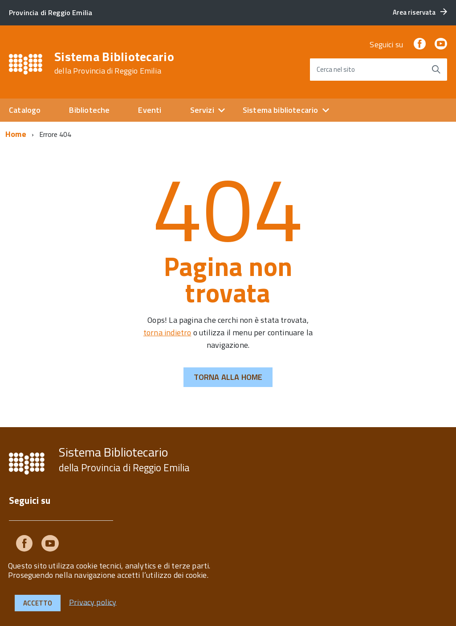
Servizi (202, 110)
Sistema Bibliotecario (114, 62)
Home (15, 134)
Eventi (149, 110)
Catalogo (25, 110)
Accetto (37, 603)
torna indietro (167, 332)
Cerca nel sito (336, 69)
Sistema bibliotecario (280, 110)
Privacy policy (93, 602)
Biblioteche (89, 110)
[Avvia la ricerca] (436, 69)
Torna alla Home (228, 377)
